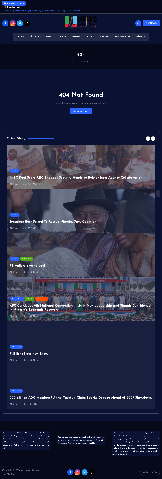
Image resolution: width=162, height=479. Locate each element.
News (15, 171)
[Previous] (148, 138)
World (49, 37)
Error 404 (86, 62)
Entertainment (122, 37)
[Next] (153, 138)
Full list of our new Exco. (29, 354)
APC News (14, 184)
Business (104, 37)
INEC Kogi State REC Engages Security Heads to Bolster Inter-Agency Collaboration (44, 11)
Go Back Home (81, 111)
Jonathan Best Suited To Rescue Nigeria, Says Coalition (53, 222)
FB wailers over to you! (27, 266)
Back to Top (150, 472)
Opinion (62, 37)
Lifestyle (140, 37)
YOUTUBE (151, 23)
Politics (90, 37)
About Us (34, 37)
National (76, 37)
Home (21, 37)
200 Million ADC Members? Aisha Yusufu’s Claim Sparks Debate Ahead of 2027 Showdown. (81, 398)
